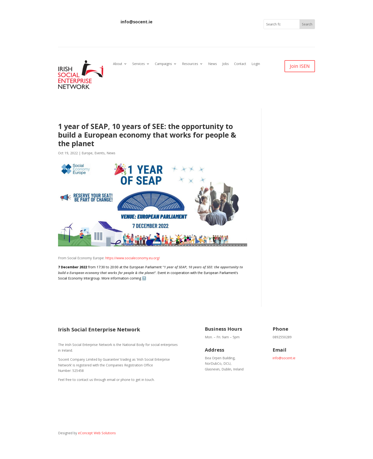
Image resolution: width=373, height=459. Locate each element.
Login (255, 64)
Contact (240, 64)
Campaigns (163, 64)
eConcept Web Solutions (97, 433)
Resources (190, 64)
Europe (87, 153)
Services (138, 64)
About (117, 64)
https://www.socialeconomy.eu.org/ (132, 258)
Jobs (225, 64)
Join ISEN (300, 66)
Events (99, 153)
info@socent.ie (136, 22)
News (212, 64)
